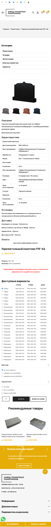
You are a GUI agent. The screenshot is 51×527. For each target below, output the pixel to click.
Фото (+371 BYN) (8, 390)
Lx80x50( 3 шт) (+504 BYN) (11, 373)
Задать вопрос (24, 465)
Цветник (5, 365)
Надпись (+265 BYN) (9, 393)
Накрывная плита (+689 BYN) (12, 376)
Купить (21, 399)
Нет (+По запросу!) (8, 370)
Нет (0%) (5, 387)
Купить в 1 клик (38, 399)
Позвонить (12, 524)
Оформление (6, 382)
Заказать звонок (38, 524)
